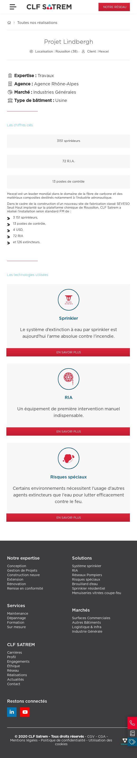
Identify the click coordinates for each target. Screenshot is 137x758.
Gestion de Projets (22, 570)
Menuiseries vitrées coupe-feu (96, 593)
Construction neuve (23, 575)
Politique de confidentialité (63, 740)
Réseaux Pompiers (87, 575)
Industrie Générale (87, 631)
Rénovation (16, 584)
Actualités (15, 679)
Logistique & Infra (86, 627)
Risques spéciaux (86, 579)
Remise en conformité (25, 588)
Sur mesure (16, 627)
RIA (75, 570)
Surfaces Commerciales (91, 618)
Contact (13, 684)
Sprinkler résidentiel (88, 588)
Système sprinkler (86, 566)
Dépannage (16, 618)
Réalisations (17, 675)
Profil (11, 657)
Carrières (14, 652)
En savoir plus (68, 352)
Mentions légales (24, 740)
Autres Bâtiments (86, 622)
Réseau (13, 670)
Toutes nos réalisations (37, 23)
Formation (15, 622)
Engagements (18, 661)
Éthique (13, 666)
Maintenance (17, 613)
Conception (16, 566)
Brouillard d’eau (85, 584)
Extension (15, 579)
